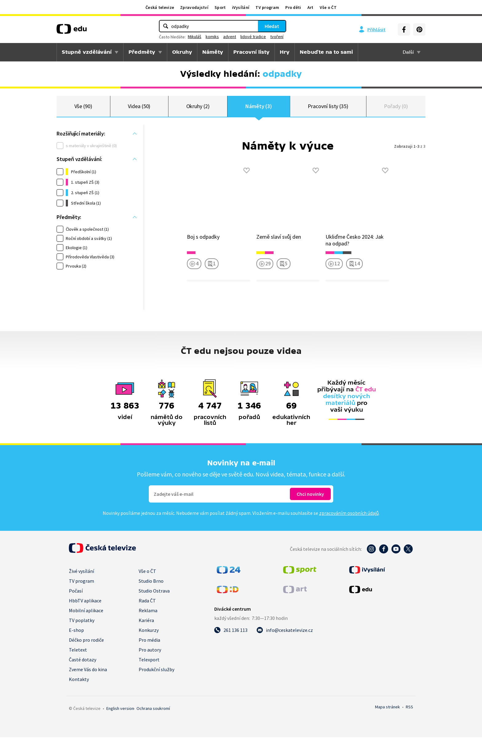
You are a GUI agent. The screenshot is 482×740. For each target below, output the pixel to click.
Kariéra (146, 623)
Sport (220, 7)
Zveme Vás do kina (88, 672)
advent (229, 36)
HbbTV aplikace (85, 603)
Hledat (272, 26)
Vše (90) (83, 107)
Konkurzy (149, 633)
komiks (212, 36)
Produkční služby (156, 672)
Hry (285, 52)
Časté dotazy (82, 662)
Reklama (148, 613)
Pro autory (150, 652)
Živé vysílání (81, 574)
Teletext (78, 652)
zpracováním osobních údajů (349, 516)
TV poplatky (81, 623)
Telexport (149, 662)
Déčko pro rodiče (86, 643)
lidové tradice (253, 36)
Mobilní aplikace (86, 613)
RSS (409, 709)
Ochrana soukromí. (153, 711)
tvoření (276, 36)
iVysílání (241, 7)
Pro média (149, 643)
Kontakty (79, 682)
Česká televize (159, 7)
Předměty (141, 52)
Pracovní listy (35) (328, 107)
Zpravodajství (194, 7)
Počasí (76, 593)
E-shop (76, 633)
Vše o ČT (328, 7)
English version (120, 711)
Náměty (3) (258, 107)
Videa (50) (139, 107)
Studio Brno (151, 584)
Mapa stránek (387, 709)
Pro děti (293, 7)
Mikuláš (194, 36)
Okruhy (182, 52)
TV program (267, 7)
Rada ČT (147, 603)
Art (310, 7)
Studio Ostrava (154, 593)
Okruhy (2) (198, 107)
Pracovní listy (251, 52)
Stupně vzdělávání (87, 52)
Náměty (212, 52)
